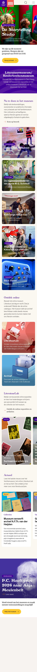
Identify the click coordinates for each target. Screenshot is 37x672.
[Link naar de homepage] (7, 2)
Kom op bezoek (11, 122)
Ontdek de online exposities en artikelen (17, 410)
